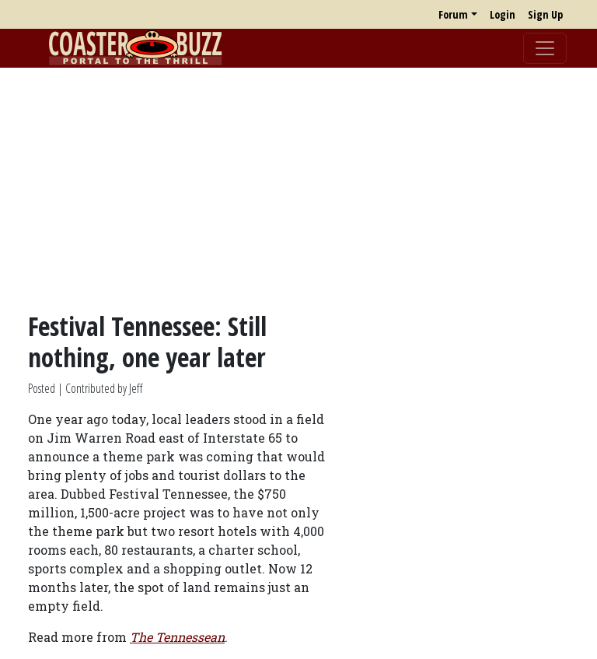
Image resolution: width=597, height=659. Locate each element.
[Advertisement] (298, 189)
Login (502, 14)
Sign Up (545, 14)
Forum (453, 14)
